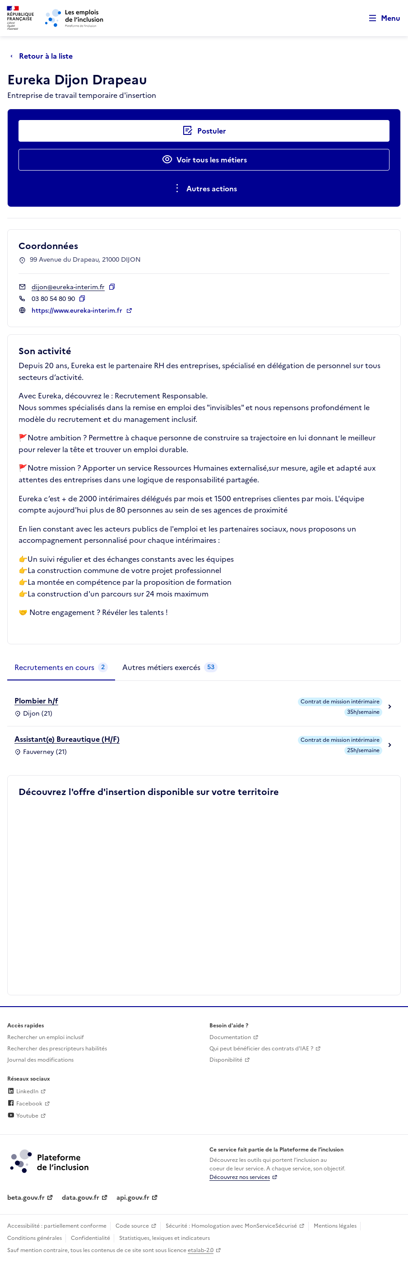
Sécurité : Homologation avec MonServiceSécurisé (231, 1226)
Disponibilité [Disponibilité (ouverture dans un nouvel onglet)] (225, 1060)
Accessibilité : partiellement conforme (57, 1226)
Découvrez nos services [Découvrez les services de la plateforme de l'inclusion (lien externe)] (239, 1177)
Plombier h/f (36, 700)
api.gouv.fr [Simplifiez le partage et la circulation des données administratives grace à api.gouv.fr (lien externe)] (132, 1197)
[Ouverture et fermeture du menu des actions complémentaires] (204, 188)
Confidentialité (90, 1238)
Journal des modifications (40, 1060)
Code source (132, 1226)
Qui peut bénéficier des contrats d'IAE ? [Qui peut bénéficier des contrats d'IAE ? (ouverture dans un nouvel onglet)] (261, 1049)
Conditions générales (34, 1238)
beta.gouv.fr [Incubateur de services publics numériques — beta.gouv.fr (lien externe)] (26, 1197)
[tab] (61, 667)
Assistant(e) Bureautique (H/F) (67, 739)
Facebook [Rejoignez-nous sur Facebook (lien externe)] (24, 1104)
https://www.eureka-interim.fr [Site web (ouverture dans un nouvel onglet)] (78, 310)
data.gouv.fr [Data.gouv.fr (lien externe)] (80, 1197)
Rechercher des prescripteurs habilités (57, 1049)
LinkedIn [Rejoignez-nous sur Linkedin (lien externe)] (22, 1091)
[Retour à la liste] (43, 56)
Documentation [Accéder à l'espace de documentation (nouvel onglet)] (230, 1037)
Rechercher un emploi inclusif (45, 1037)
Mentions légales (335, 1226)
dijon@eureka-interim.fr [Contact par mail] (68, 287)
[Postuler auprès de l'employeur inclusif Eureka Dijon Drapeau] (204, 131)
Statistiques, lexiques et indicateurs (164, 1238)
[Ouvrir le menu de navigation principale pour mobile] (380, 18)
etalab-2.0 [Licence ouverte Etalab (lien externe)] (200, 1250)
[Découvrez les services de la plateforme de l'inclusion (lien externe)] (50, 1160)
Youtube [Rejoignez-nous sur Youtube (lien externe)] (22, 1116)
